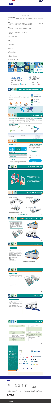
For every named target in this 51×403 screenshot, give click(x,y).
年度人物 (16, 383)
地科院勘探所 (39, 390)
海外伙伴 (26, 383)
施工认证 (16, 386)
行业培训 (19, 383)
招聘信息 (22, 384)
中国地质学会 (9, 391)
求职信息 (22, 385)
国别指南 (26, 384)
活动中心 (26, 386)
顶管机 (42, 390)
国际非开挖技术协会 (14, 391)
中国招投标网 (32, 391)
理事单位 (9, 385)
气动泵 (20, 391)
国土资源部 (12, 390)
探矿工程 (18, 391)
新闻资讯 (19, 384)
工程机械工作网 (40, 391)
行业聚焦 (19, 386)
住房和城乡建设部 (16, 390)
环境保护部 (9, 390)
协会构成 (9, 383)
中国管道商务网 (28, 391)
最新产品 (22, 386)
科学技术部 (23, 390)
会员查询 (12, 383)
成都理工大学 (35, 390)
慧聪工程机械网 (24, 391)
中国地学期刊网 (36, 391)
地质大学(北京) (31, 390)
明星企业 (16, 384)
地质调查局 (20, 390)
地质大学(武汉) (27, 390)
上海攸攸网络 (11, 401)
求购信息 (22, 383)
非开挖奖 (16, 385)
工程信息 (19, 385)
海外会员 (26, 385)
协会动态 (9, 384)
